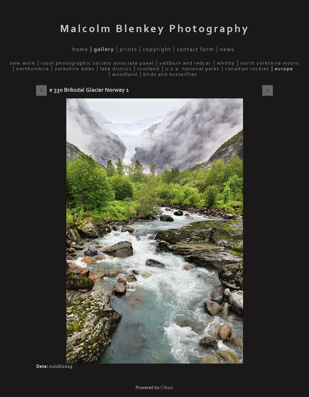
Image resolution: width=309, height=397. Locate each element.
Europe (284, 69)
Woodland (125, 74)
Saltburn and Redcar (185, 63)
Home (80, 49)
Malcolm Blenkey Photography (154, 29)
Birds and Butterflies (170, 74)
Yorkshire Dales (74, 69)
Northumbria (32, 69)
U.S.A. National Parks (192, 69)
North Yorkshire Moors (269, 63)
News (227, 49)
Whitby (226, 63)
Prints (128, 49)
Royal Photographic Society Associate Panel (97, 63)
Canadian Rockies (247, 69)
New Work (22, 63)
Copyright (157, 49)
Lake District (116, 69)
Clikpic (167, 387)
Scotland (148, 69)
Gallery (104, 49)
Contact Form (195, 49)
